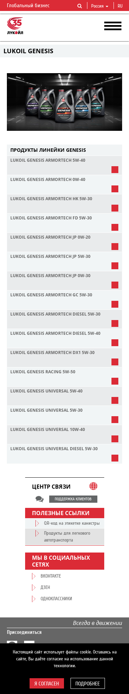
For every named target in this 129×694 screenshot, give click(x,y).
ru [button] (121, 6)
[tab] (64, 150)
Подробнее (87, 684)
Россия (99, 6)
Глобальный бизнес (32, 5)
